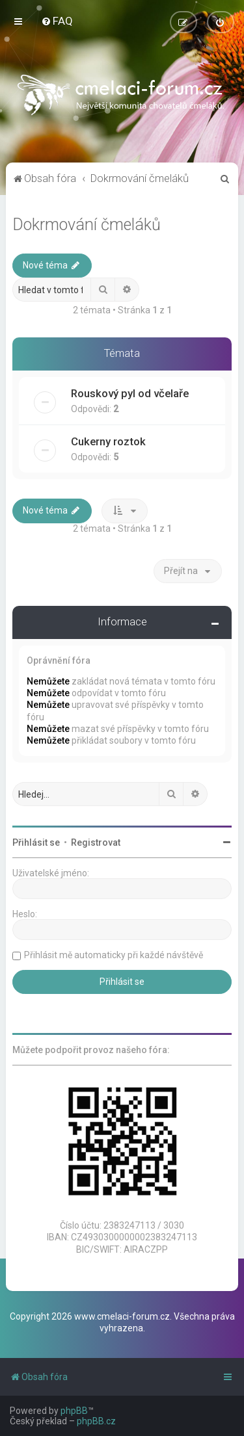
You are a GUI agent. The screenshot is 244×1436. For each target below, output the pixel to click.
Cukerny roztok (108, 440)
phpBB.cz (96, 1421)
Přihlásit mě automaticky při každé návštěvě (113, 955)
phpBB (74, 1410)
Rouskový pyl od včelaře (130, 392)
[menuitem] (57, 21)
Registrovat (95, 842)
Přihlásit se (36, 842)
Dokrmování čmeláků (86, 224)
